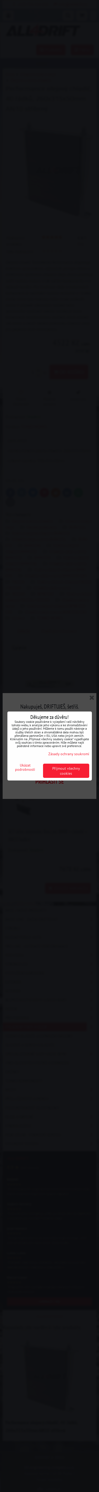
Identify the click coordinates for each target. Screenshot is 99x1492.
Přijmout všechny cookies (66, 771)
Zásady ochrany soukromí (68, 753)
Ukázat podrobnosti (25, 767)
